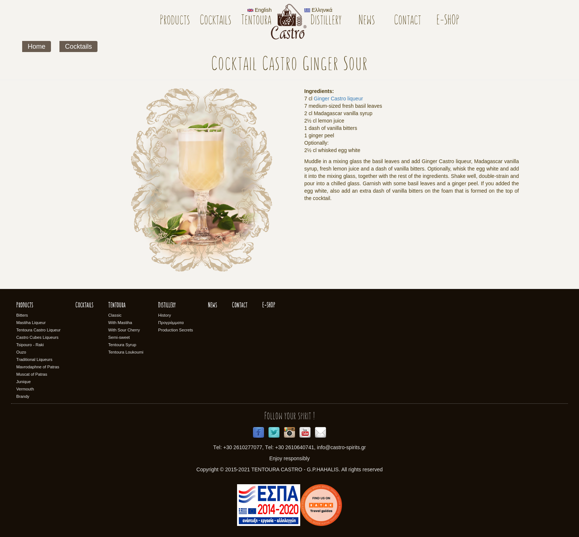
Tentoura (256, 20)
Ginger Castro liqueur (338, 98)
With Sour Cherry (124, 330)
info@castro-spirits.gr (341, 447)
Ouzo (21, 352)
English (259, 10)
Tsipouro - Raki (30, 344)
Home (36, 46)
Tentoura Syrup (122, 344)
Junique (23, 381)
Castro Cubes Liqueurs (37, 337)
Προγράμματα (171, 322)
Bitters (22, 315)
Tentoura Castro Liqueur (38, 330)
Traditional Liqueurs (34, 359)
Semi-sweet (119, 337)
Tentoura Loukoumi (125, 352)
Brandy (22, 396)
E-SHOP (448, 20)
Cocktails (216, 20)
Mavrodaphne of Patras (37, 367)
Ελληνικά (318, 10)
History (164, 315)
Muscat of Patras (31, 374)
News (367, 20)
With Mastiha (120, 322)
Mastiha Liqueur (31, 322)
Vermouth (25, 389)
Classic (114, 315)
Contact (407, 20)
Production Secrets (175, 330)
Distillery (326, 20)
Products (175, 20)
